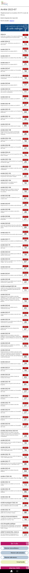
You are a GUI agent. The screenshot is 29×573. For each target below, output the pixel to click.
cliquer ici (12, 20)
